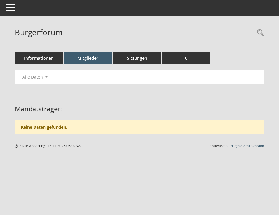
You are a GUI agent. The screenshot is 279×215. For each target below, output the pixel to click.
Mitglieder (88, 58)
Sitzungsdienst (245, 145)
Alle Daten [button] (35, 77)
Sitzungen (137, 58)
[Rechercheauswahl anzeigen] (259, 33)
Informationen (39, 58)
